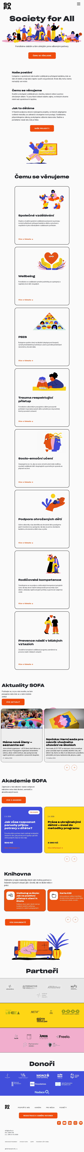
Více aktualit (13, 702)
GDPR (32, 1141)
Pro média (50, 1107)
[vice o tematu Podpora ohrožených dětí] (42, 519)
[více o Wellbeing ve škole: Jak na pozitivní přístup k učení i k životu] (25, 900)
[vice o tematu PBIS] (42, 337)
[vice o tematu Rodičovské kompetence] (42, 580)
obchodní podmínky (11, 1141)
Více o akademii (13, 800)
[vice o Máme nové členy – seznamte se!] (21, 735)
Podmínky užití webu (42, 1141)
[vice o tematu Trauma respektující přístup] (42, 397)
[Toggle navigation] (78, 4)
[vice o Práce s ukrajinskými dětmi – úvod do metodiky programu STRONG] (55, 848)
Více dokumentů (18, 922)
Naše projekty (42, 128)
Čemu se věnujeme (42, 56)
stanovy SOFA (24, 1141)
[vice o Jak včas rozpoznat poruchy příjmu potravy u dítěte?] (21, 830)
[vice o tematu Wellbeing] (42, 276)
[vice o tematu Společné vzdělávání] (42, 215)
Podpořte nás (24, 1107)
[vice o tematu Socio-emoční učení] (42, 458)
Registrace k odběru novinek (38, 1116)
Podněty (63, 1107)
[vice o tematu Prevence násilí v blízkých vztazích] (42, 640)
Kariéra (38, 1107)
